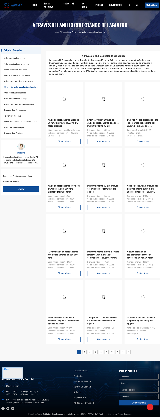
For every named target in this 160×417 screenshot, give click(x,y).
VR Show (84, 5)
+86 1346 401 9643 (29, 181)
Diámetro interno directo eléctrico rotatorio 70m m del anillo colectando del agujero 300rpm (103, 255)
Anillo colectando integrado (15, 127)
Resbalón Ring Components (15, 110)
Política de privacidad (83, 403)
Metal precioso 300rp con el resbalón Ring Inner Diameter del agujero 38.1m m (63, 320)
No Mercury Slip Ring (12, 116)
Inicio (34, 5)
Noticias (77, 392)
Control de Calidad (82, 387)
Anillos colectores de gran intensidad (19, 104)
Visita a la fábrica (82, 381)
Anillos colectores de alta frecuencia (18, 81)
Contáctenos (115, 5)
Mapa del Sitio (80, 397)
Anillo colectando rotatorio (14, 58)
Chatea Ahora (151, 5)
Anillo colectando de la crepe (15, 99)
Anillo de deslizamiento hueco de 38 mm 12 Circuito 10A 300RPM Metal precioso (63, 123)
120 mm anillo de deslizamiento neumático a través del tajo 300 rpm (63, 255)
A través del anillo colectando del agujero (21, 87)
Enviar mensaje (139, 403)
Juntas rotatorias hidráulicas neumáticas (20, 122)
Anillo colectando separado (15, 93)
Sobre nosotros (80, 370)
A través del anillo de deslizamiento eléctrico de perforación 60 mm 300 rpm (140, 255)
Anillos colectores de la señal (15, 70)
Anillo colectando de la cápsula (16, 64)
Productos (65, 32)
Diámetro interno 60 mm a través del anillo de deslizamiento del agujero (102, 189)
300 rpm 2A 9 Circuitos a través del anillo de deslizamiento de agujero (102, 320)
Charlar (21, 189)
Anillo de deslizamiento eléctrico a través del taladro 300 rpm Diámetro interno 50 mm (64, 189)
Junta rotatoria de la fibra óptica (17, 75)
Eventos (99, 5)
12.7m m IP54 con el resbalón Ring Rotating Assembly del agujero (141, 320)
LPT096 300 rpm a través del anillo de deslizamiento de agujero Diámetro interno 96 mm (103, 123)
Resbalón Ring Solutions (13, 133)
